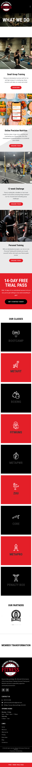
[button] (30, 6)
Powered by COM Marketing (16, 761)
